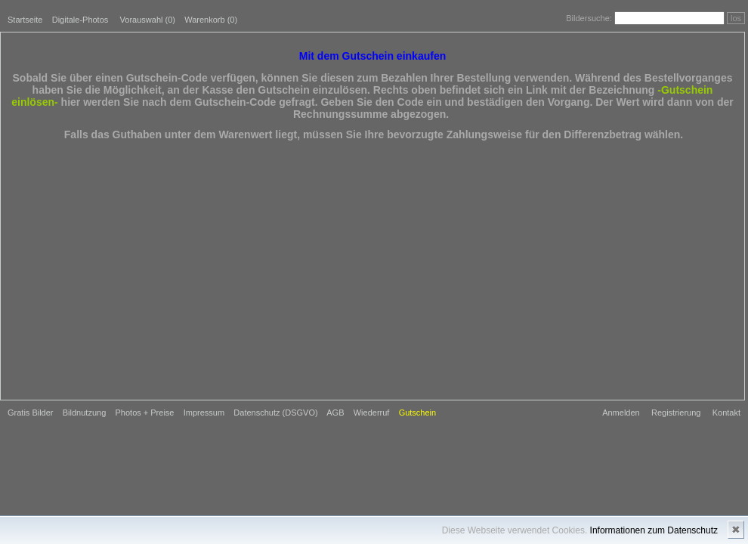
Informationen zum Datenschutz (654, 530)
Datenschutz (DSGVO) (275, 412)
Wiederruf (372, 412)
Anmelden (621, 412)
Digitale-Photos (80, 19)
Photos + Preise (145, 412)
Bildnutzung (85, 412)
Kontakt (726, 412)
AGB (335, 412)
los (736, 18)
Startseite (25, 19)
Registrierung (675, 412)
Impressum (204, 412)
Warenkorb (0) (210, 19)
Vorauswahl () (147, 19)
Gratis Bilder (31, 412)
